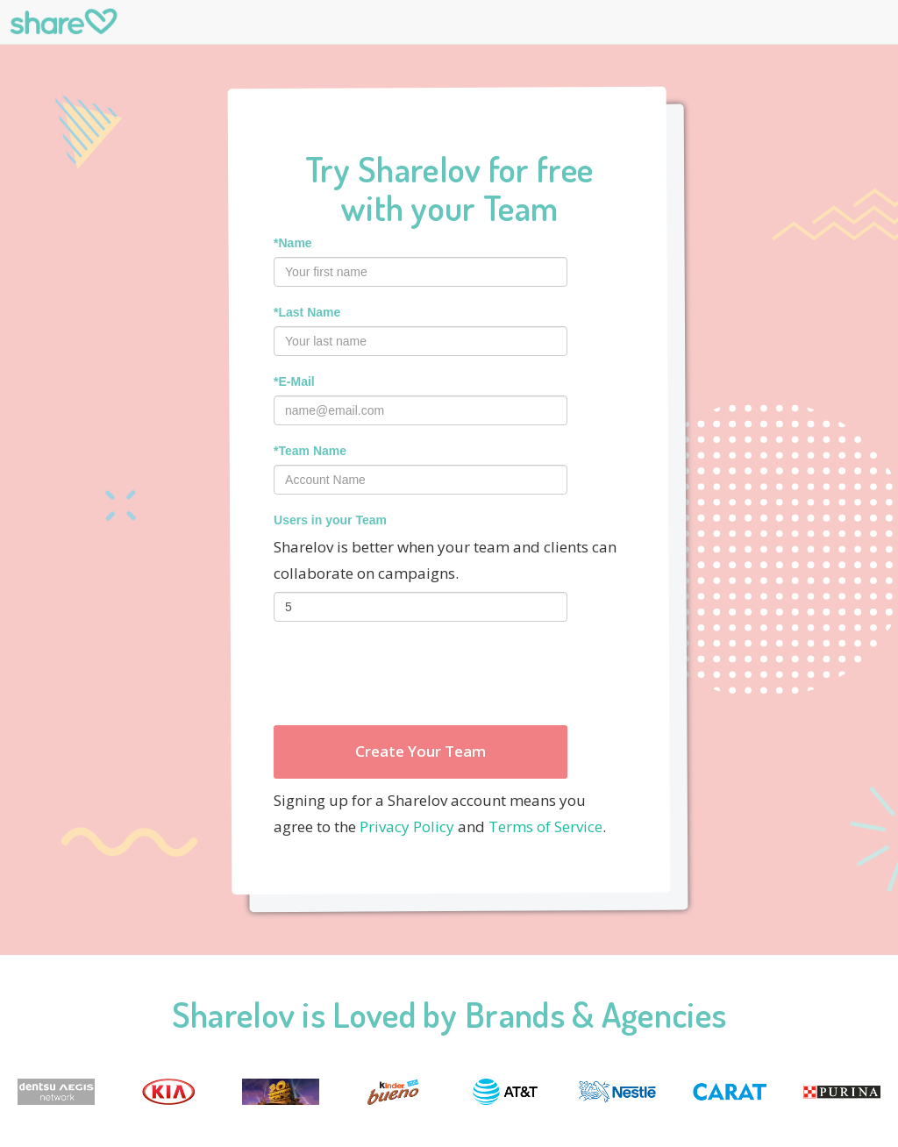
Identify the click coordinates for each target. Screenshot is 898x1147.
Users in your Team (330, 520)
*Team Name (310, 451)
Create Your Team (420, 751)
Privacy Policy (407, 826)
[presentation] (407, 673)
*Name (293, 243)
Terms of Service (545, 826)
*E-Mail (294, 381)
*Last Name (307, 312)
